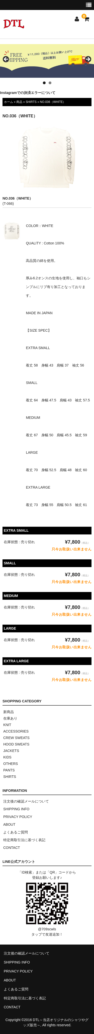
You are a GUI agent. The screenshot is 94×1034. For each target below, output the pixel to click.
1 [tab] (44, 82)
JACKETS (11, 751)
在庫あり (10, 718)
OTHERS (10, 764)
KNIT (7, 725)
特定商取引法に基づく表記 (24, 840)
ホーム (8, 102)
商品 (19, 102)
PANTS (9, 770)
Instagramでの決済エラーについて (27, 93)
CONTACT (11, 848)
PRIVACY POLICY (17, 817)
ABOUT (9, 824)
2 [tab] (50, 82)
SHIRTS (31, 102)
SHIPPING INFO (16, 809)
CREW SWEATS (16, 738)
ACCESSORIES (16, 731)
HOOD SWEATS (16, 744)
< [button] (6, 59)
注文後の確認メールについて (26, 801)
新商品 (8, 712)
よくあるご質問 (15, 832)
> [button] (87, 59)
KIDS (7, 757)
